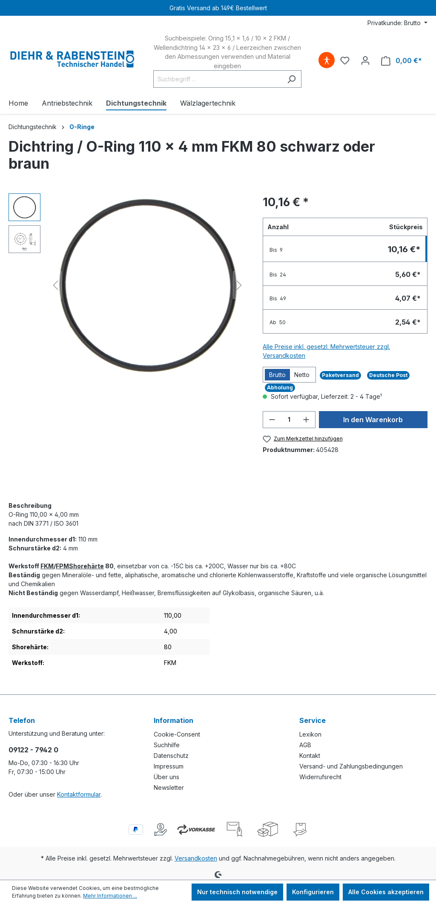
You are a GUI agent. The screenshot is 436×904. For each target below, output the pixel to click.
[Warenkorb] (401, 60)
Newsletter (169, 787)
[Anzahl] (289, 420)
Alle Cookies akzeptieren (386, 891)
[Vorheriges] (55, 285)
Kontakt (309, 755)
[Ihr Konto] (365, 60)
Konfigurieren (313, 891)
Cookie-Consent (177, 734)
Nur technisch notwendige (237, 891)
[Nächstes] (239, 285)
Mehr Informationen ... (110, 895)
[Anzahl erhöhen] (306, 420)
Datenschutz (171, 755)
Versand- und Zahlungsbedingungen (351, 766)
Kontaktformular (78, 794)
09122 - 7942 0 (33, 750)
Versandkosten (196, 858)
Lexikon (310, 734)
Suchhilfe (167, 745)
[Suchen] (291, 79)
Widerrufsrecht (320, 776)
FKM (47, 566)
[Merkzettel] (345, 60)
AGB (305, 745)
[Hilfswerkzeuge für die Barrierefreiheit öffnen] (326, 60)
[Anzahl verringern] (272, 420)
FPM (62, 566)
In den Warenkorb (373, 419)
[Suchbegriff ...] (217, 79)
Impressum (169, 766)
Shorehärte (86, 566)
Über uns (166, 776)
